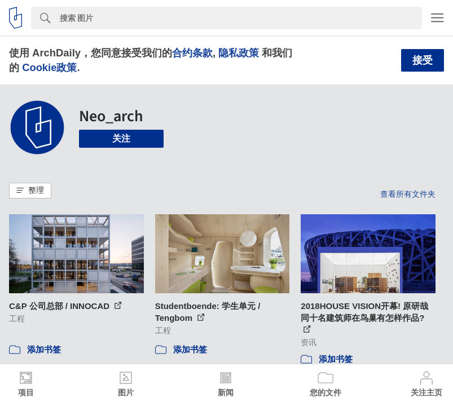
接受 (422, 60)
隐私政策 (238, 53)
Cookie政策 (49, 67)
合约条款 (192, 53)
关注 (121, 138)
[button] (30, 190)
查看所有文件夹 (408, 194)
